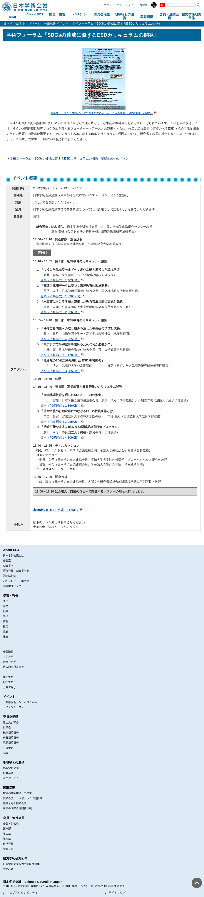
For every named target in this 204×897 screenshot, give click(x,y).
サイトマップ (124, 5)
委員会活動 (102, 14)
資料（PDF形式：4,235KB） (60, 339)
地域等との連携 (13, 762)
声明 (5, 621)
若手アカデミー (12, 778)
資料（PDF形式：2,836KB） (60, 312)
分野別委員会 (11, 737)
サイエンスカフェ (13, 707)
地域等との (124, 16)
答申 (5, 600)
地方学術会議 (11, 767)
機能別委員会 (11, 732)
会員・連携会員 (13, 818)
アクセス (106, 5)
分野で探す (9, 687)
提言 (5, 626)
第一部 (7, 828)
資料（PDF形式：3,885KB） (60, 371)
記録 (5, 752)
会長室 (7, 560)
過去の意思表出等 (13, 666)
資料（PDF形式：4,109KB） (60, 437)
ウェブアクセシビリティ (22, 892)
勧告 (5, 611)
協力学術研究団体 (15, 858)
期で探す (8, 682)
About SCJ (34, 14)
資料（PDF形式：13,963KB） (61, 296)
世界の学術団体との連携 (17, 793)
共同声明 (8, 656)
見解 (5, 631)
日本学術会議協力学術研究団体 (21, 863)
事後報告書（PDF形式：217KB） (56, 510)
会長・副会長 (11, 823)
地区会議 (8, 773)
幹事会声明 (9, 661)
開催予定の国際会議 (15, 803)
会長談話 (8, 651)
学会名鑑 (8, 868)
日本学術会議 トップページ (22, 23)
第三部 (7, 838)
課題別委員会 (11, 742)
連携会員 (8, 843)
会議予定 (8, 747)
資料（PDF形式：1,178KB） (60, 355)
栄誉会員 (8, 848)
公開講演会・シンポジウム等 (20, 702)
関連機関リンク (12, 585)
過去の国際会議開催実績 (17, 808)
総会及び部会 (11, 722)
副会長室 (8, 565)
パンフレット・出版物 (16, 580)
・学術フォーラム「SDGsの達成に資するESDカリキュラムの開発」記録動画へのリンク (67, 158)
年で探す (8, 677)
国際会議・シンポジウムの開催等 (22, 798)
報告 (5, 636)
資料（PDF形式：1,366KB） (60, 405)
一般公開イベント (56, 23)
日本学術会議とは (13, 555)
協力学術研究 (191, 16)
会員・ (169, 16)
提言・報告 (57, 14)
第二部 (7, 833)
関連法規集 (9, 575)
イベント (79, 14)
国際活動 (146, 17)
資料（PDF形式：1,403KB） (60, 280)
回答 (5, 606)
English (142, 5)
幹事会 (7, 727)
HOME (12, 17)
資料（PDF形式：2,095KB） (60, 421)
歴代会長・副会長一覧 (16, 570)
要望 (5, 616)
